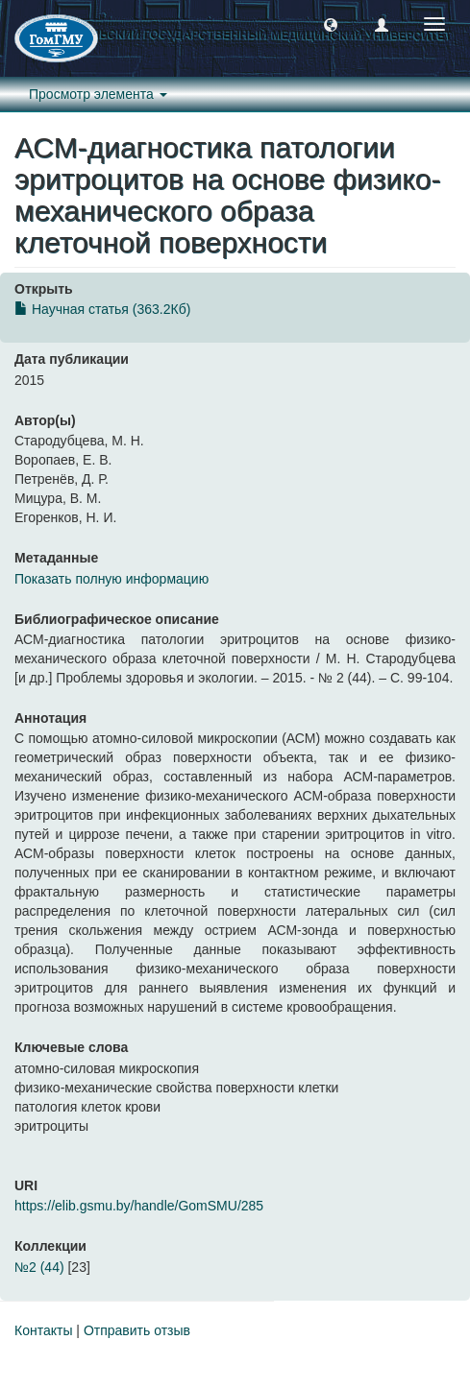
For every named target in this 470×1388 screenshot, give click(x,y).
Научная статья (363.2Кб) (102, 309)
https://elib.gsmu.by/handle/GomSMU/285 (138, 1205)
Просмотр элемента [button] (98, 94)
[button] (330, 24)
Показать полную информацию (111, 578)
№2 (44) (39, 1267)
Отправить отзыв (137, 1330)
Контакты (43, 1330)
